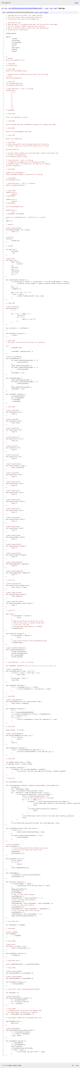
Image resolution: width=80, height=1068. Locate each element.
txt (73, 1065)
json (77, 1065)
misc (46, 8)
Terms (19, 1065)
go (3, 8)
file (36, 12)
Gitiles (10, 1065)
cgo (51, 8)
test (55, 8)
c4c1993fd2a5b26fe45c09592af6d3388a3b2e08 (25, 8)
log (41, 12)
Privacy (15, 1065)
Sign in (76, 2)
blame (45, 12)
